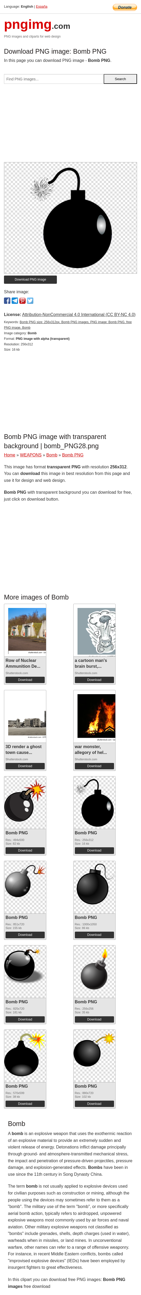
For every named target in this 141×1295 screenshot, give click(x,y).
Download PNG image (30, 279)
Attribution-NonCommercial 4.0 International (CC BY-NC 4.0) (78, 314)
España (41, 6)
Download (25, 680)
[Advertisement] (70, 125)
